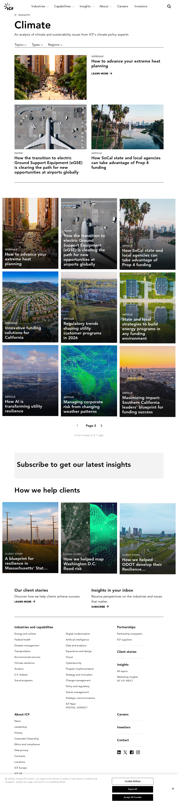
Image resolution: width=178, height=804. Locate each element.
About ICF (23, 714)
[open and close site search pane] (169, 6)
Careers (124, 714)
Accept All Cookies (133, 797)
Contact (125, 740)
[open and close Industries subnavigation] (40, 6)
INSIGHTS (22, 15)
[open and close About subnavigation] (106, 6)
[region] (89, 789)
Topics (20, 45)
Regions (55, 45)
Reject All (132, 789)
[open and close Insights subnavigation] (87, 6)
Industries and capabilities (35, 627)
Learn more (24, 601)
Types (37, 45)
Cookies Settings (132, 781)
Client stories (128, 651)
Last (101, 447)
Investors (125, 727)
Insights (124, 664)
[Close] (172, 788)
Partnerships (128, 627)
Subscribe (100, 606)
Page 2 (91, 438)
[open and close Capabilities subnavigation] (64, 6)
